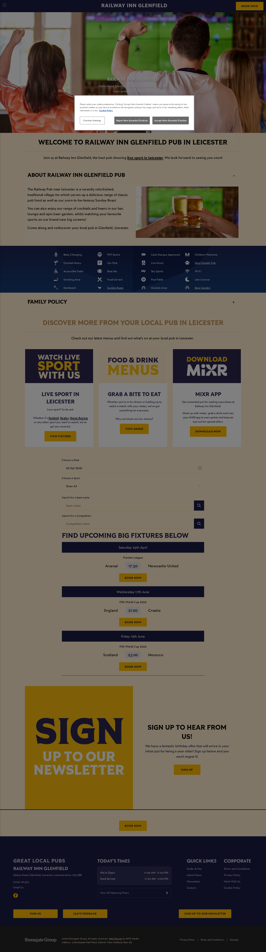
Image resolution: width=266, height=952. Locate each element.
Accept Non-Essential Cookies (170, 120)
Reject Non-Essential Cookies (132, 120)
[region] (134, 113)
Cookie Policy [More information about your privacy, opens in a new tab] (106, 110)
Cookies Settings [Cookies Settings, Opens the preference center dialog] (92, 120)
